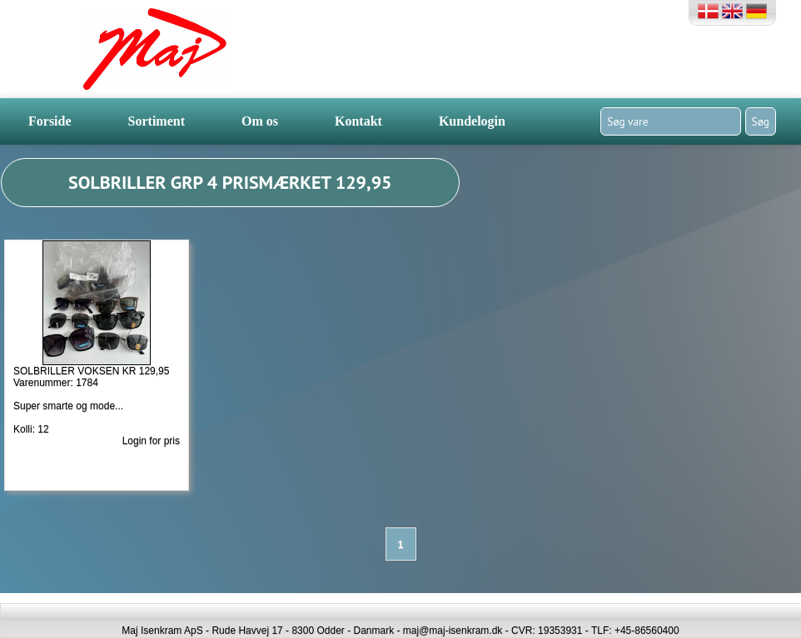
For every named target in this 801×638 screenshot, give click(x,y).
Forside (50, 121)
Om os (259, 121)
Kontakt (358, 121)
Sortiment (156, 121)
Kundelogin (472, 121)
